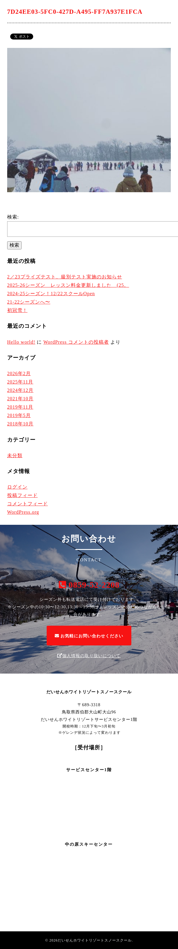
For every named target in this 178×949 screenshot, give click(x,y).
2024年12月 (20, 390)
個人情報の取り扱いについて (89, 655)
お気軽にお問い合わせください (89, 636)
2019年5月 (19, 415)
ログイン (17, 486)
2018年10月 (20, 423)
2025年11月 (20, 381)
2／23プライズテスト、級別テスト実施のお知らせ (64, 276)
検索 (14, 245)
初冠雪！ (17, 310)
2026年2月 (19, 373)
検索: (13, 216)
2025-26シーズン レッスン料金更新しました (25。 (68, 285)
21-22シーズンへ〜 (28, 301)
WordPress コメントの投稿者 (76, 342)
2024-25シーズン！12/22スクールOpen (51, 293)
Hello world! (21, 342)
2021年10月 (20, 398)
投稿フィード (22, 495)
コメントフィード (27, 503)
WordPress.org (23, 512)
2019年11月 (20, 407)
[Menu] (169, 9)
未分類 (14, 455)
